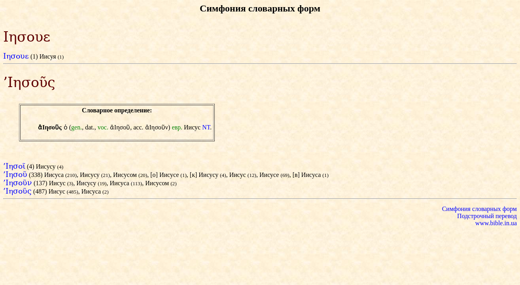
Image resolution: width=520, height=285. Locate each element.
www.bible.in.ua (496, 223)
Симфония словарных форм (479, 208)
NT (206, 127)
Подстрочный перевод (487, 216)
